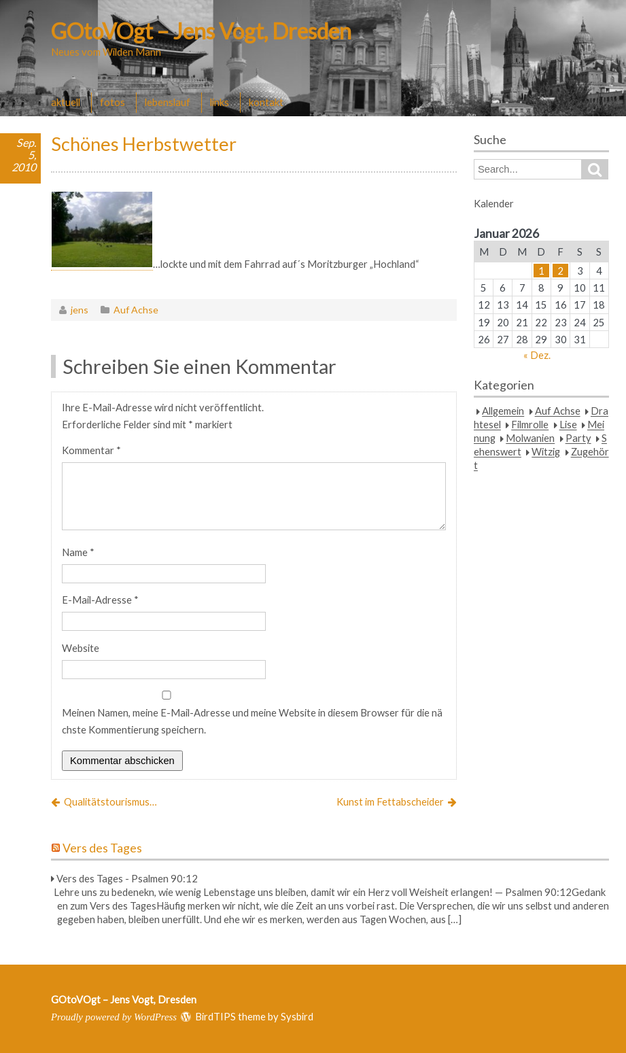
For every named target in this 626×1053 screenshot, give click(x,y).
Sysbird (297, 1016)
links (219, 102)
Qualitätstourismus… (110, 801)
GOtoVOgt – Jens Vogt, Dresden (201, 31)
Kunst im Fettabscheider (390, 801)
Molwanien (530, 438)
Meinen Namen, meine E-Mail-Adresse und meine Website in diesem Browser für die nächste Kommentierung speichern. (252, 721)
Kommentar (91, 450)
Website (80, 648)
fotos (112, 102)
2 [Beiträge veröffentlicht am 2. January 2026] (560, 270)
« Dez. (537, 355)
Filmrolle (530, 425)
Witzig (546, 452)
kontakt (266, 102)
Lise (568, 425)
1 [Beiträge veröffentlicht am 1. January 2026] (541, 270)
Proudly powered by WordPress (114, 1017)
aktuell (65, 102)
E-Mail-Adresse (100, 599)
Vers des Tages (102, 848)
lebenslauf (167, 102)
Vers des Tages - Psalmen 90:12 (127, 878)
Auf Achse (136, 309)
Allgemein (503, 411)
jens (79, 309)
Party (578, 438)
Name (78, 552)
